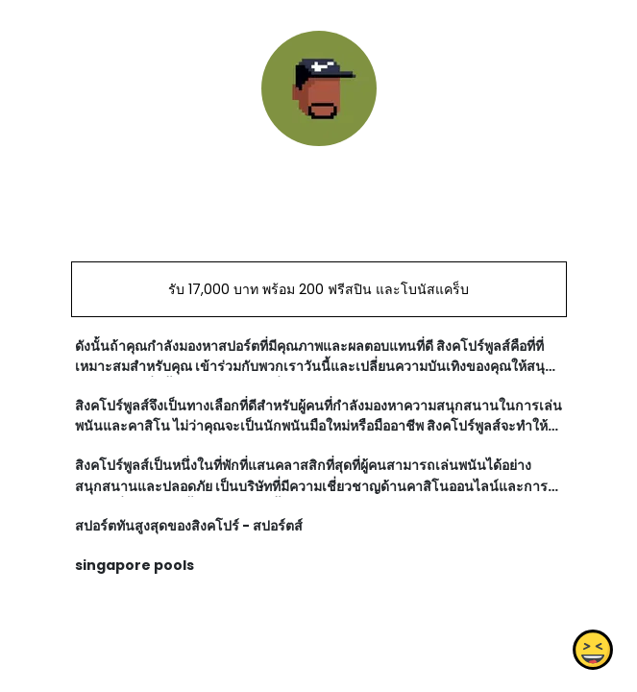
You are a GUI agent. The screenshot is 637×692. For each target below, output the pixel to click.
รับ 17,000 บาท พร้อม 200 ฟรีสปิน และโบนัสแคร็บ (318, 289)
